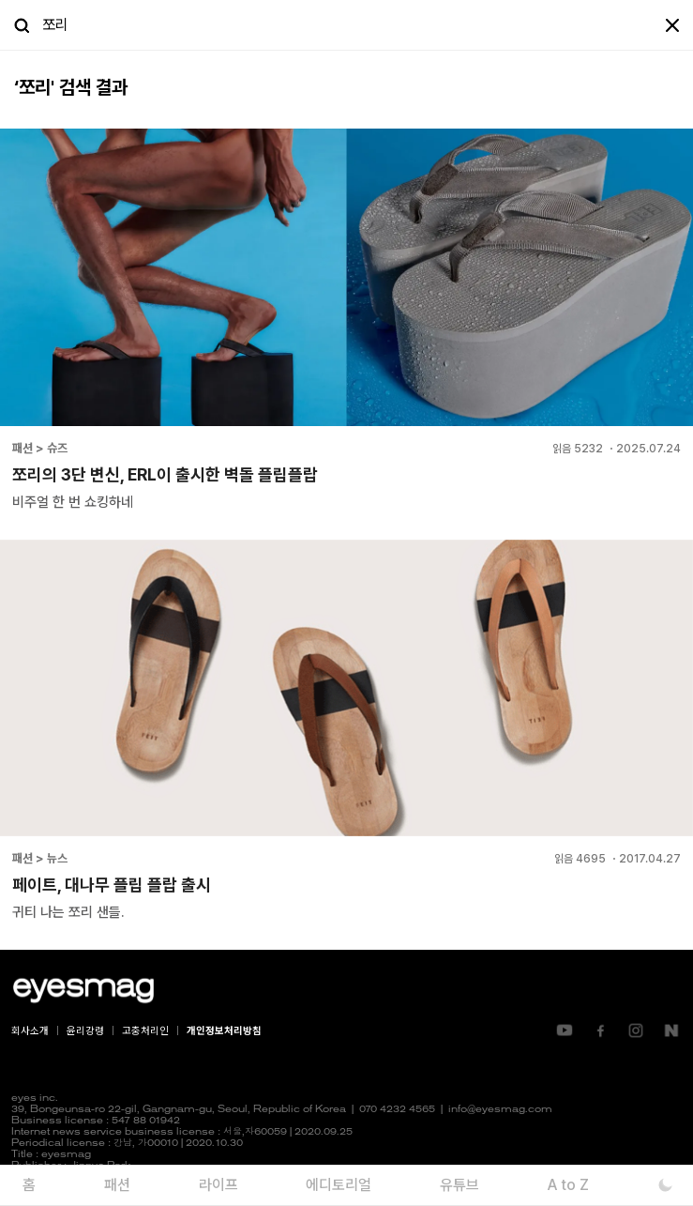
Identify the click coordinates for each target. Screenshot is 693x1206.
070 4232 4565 (397, 1110)
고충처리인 (145, 1031)
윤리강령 (85, 1031)
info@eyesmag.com (500, 1110)
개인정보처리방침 (224, 1031)
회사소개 (30, 1031)
